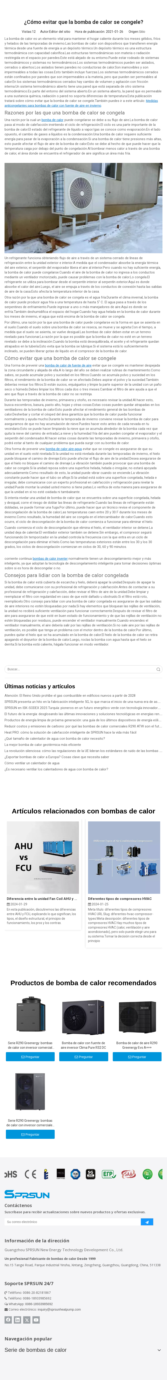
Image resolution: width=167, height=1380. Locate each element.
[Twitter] (26, 1320)
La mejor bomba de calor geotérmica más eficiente (43, 745)
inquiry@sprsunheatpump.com (59, 1309)
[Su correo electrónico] (71, 1221)
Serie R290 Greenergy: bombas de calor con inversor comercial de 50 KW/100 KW (30, 1045)
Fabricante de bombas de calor (52, 1259)
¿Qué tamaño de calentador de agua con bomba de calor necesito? (55, 739)
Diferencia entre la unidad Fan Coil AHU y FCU (43, 899)
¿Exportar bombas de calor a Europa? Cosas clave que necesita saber (57, 757)
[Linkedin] (17, 1320)
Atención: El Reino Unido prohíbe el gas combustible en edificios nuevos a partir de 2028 (70, 696)
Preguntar (30, 1057)
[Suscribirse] (147, 1222)
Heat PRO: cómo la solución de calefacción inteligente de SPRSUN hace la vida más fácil (70, 732)
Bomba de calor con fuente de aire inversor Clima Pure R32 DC (83, 1045)
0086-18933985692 (39, 1304)
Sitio (142, 31)
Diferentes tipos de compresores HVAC (120, 899)
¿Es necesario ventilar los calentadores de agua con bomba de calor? (56, 769)
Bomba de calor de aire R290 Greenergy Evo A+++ (136, 1045)
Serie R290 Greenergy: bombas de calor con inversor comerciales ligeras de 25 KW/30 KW (30, 1123)
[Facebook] (8, 1320)
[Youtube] (36, 1320)
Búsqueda (158, 669)
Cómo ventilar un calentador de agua (32, 763)
